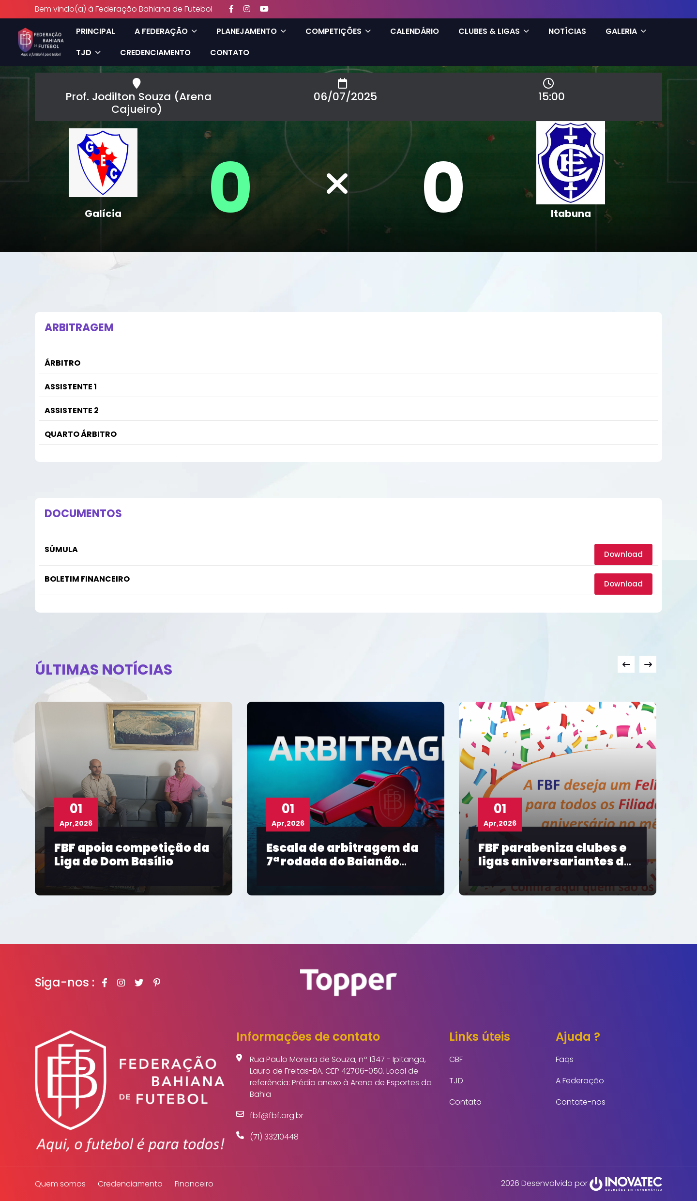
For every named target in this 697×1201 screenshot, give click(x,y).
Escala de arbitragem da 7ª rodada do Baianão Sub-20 (342, 861)
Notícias (565, 31)
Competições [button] (335, 31)
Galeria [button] (623, 31)
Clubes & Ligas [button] (491, 31)
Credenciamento (153, 52)
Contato (227, 52)
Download (623, 554)
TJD (456, 1080)
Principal (93, 31)
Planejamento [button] (249, 31)
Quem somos (60, 1183)
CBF (456, 1059)
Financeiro (194, 1183)
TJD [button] (86, 52)
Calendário (412, 31)
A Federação (580, 1080)
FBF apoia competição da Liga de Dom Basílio (132, 854)
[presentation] (626, 664)
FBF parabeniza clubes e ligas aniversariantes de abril (555, 861)
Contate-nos (581, 1102)
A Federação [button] (163, 31)
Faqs (565, 1059)
